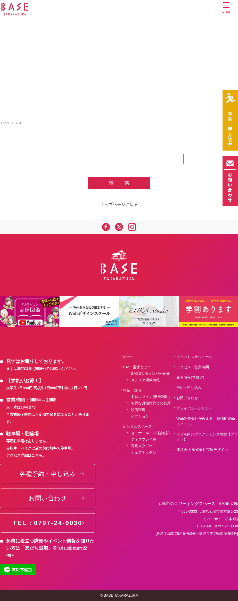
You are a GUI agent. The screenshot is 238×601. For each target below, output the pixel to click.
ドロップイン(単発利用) (150, 397)
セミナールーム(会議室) (150, 433)
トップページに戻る (119, 204)
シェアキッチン (143, 452)
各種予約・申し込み (48, 473)
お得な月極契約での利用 (151, 403)
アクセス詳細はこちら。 (26, 455)
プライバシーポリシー (194, 408)
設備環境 (138, 410)
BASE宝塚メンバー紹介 (150, 373)
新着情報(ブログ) (190, 377)
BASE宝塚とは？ (137, 367)
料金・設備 (132, 390)
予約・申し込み (189, 388)
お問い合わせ (48, 498)
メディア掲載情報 (145, 380)
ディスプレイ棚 (143, 439)
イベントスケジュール (194, 357)
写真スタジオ (142, 446)
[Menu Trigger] (226, 8)
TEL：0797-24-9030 (48, 522)
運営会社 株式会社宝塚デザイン (202, 450)
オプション (140, 416)
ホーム (128, 357)
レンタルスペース (137, 426)
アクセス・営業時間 (192, 367)
